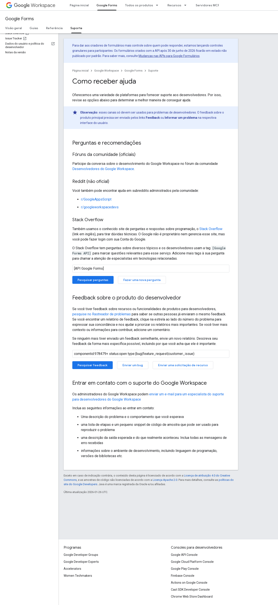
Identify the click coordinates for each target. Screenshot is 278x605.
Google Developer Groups (81, 555)
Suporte (153, 70)
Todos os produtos (139, 5)
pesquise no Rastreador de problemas (101, 314)
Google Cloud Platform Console (192, 561)
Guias (34, 28)
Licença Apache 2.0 (165, 479)
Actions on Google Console (189, 582)
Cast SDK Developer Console (190, 589)
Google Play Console (185, 568)
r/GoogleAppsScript (96, 199)
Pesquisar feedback (93, 365)
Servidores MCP (208, 5)
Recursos (174, 5)
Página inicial (79, 5)
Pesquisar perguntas (93, 280)
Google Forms (19, 19)
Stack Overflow (210, 229)
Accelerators (72, 568)
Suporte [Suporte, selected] (76, 28)
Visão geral (13, 28)
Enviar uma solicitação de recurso (183, 365)
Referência (54, 28)
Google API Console (184, 555)
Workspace (34, 5)
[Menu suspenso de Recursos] (186, 5)
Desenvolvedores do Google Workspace (103, 169)
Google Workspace (106, 70)
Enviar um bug (132, 365)
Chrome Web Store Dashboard (192, 596)
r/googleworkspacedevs (100, 207)
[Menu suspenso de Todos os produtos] (158, 5)
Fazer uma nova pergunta (142, 280)
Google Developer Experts (81, 561)
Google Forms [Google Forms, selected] (106, 5)
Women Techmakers (78, 575)
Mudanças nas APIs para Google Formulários (169, 56)
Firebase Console (182, 575)
